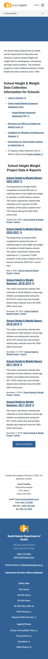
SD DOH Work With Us (24, 606)
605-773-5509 (26, 509)
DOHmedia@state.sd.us (32, 565)
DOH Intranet (23, 611)
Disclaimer (23, 641)
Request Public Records (23, 617)
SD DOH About (24, 595)
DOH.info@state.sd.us (24, 557)
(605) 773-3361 (24, 554)
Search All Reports (24, 444)
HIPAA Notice (22, 647)
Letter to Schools (16, 98)
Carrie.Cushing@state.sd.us (27, 499)
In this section (23, 13)
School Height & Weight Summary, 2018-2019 (20, 281)
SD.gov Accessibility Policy (22, 630)
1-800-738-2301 (28, 506)
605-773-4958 (26, 502)
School (17, 222)
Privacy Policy (22, 636)
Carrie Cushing (34, 154)
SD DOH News (24, 600)
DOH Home (24, 589)
